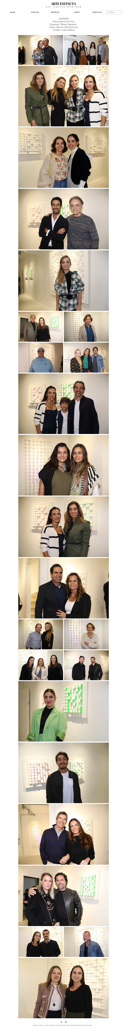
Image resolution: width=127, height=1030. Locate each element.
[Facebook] (61, 1022)
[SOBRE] (76, 12)
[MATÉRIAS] (55, 12)
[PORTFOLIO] (97, 12)
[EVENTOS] (35, 12)
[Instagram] (66, 1022)
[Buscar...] (114, 12)
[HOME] (12, 12)
